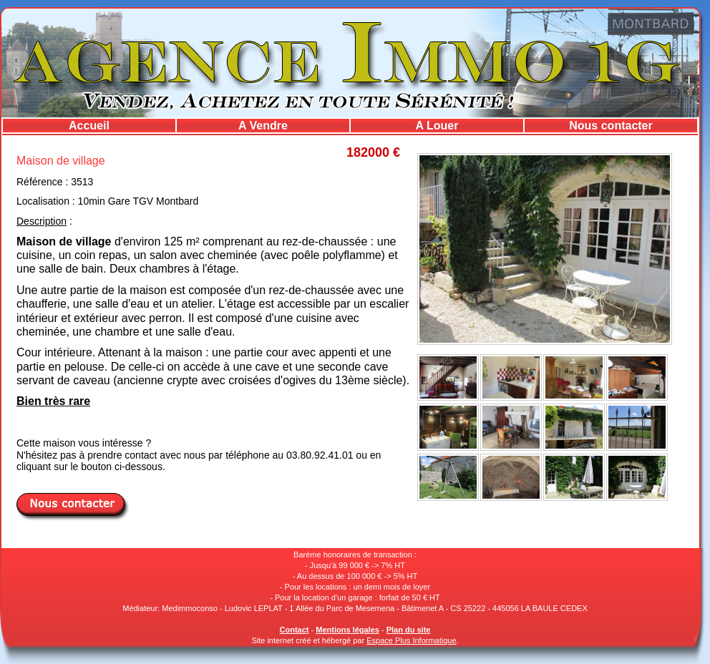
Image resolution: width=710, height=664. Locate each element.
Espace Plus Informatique (411, 640)
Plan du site (408, 629)
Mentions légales (347, 629)
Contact (294, 629)
